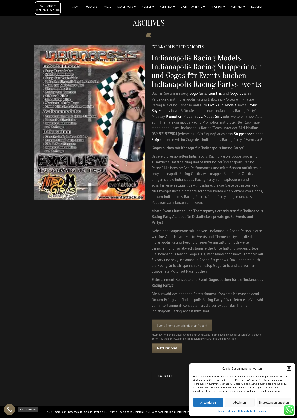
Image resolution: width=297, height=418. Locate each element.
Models (148, 6)
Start (76, 6)
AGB (49, 412)
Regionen (257, 6)
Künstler (167, 6)
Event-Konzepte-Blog (163, 412)
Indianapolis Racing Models (178, 47)
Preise (107, 6)
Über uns (92, 6)
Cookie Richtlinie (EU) (96, 412)
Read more (164, 376)
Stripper (158, 139)
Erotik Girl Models (222, 105)
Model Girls (213, 116)
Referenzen (183, 412)
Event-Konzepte (193, 6)
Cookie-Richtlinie (227, 410)
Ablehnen (239, 402)
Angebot (218, 6)
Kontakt (238, 6)
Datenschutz (245, 410)
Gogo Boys (238, 93)
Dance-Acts (126, 6)
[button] (289, 368)
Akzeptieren (208, 402)
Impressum (260, 410)
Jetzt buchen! (167, 348)
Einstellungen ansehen (274, 402)
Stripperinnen (244, 133)
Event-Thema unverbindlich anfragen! (182, 328)
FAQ (147, 412)
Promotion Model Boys (184, 116)
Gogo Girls (197, 93)
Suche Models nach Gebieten (126, 412)
